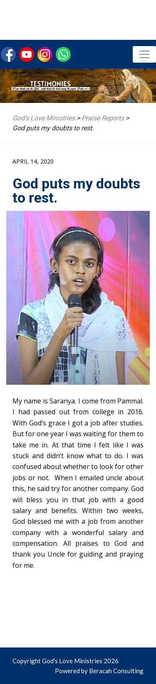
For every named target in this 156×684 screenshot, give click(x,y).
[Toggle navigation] (144, 54)
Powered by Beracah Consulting (99, 670)
